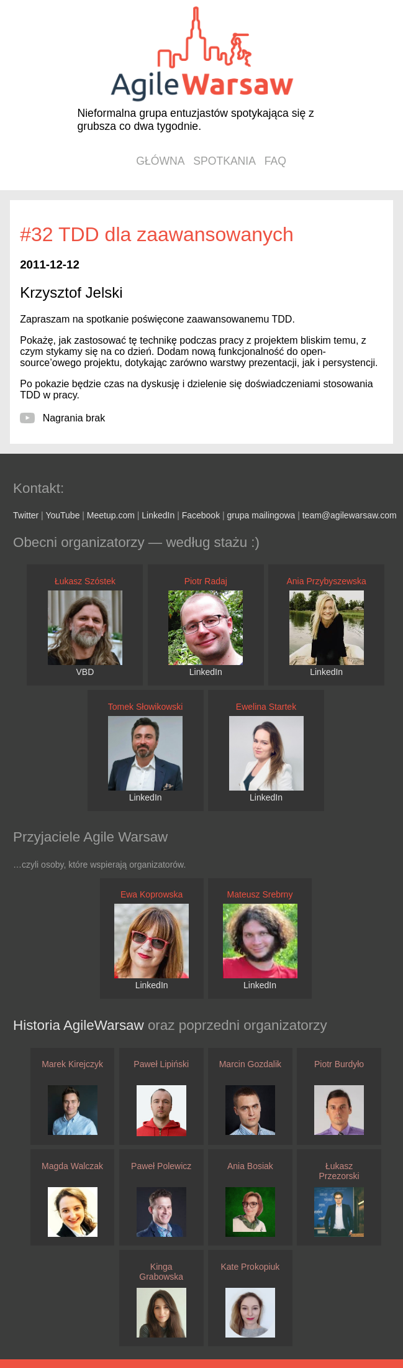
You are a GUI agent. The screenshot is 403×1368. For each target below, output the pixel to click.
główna (160, 161)
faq (275, 161)
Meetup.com (111, 515)
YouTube (62, 515)
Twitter (25, 515)
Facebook (201, 515)
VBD (85, 672)
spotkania (224, 161)
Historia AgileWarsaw (80, 1025)
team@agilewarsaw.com (349, 515)
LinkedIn (158, 515)
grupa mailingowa (261, 515)
